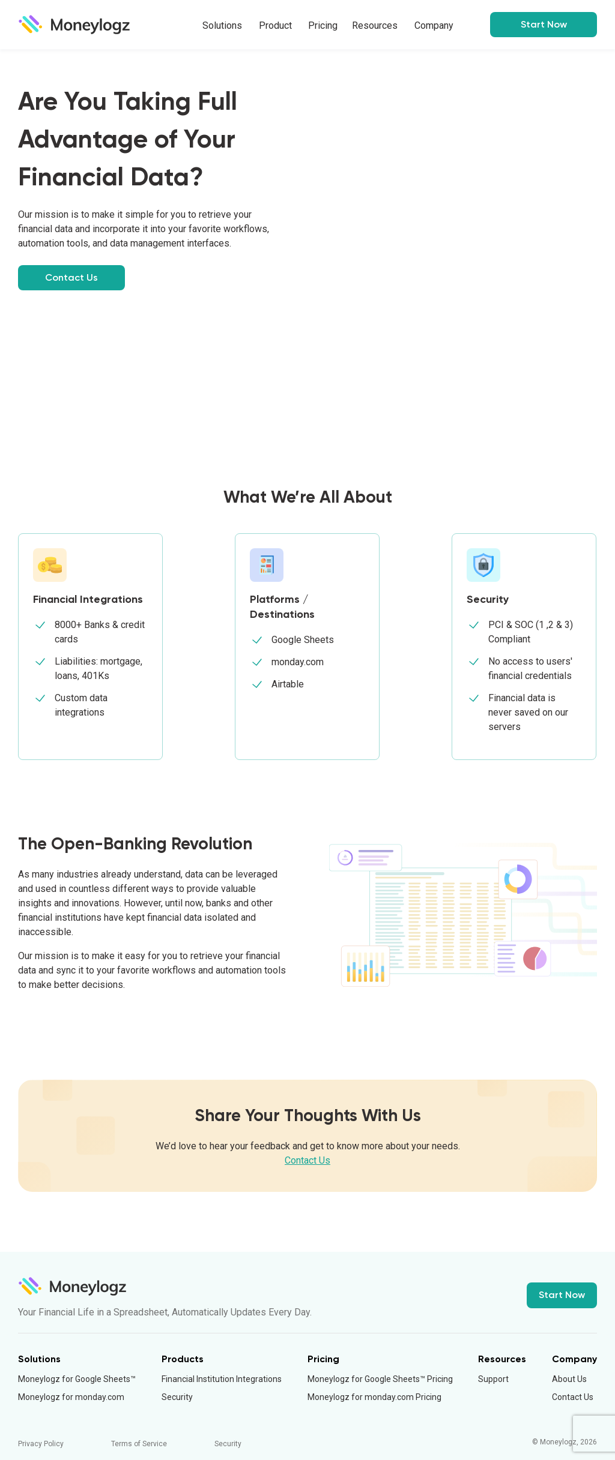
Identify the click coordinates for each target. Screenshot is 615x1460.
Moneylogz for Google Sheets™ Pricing (380, 1379)
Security (177, 1397)
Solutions (222, 25)
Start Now (562, 1294)
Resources (375, 25)
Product (275, 25)
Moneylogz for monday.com (71, 1397)
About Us (569, 1379)
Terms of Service (139, 1444)
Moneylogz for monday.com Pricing (374, 1397)
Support (493, 1379)
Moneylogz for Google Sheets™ (77, 1379)
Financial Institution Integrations (222, 1379)
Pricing (323, 25)
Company (433, 25)
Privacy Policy (41, 1444)
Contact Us (71, 277)
